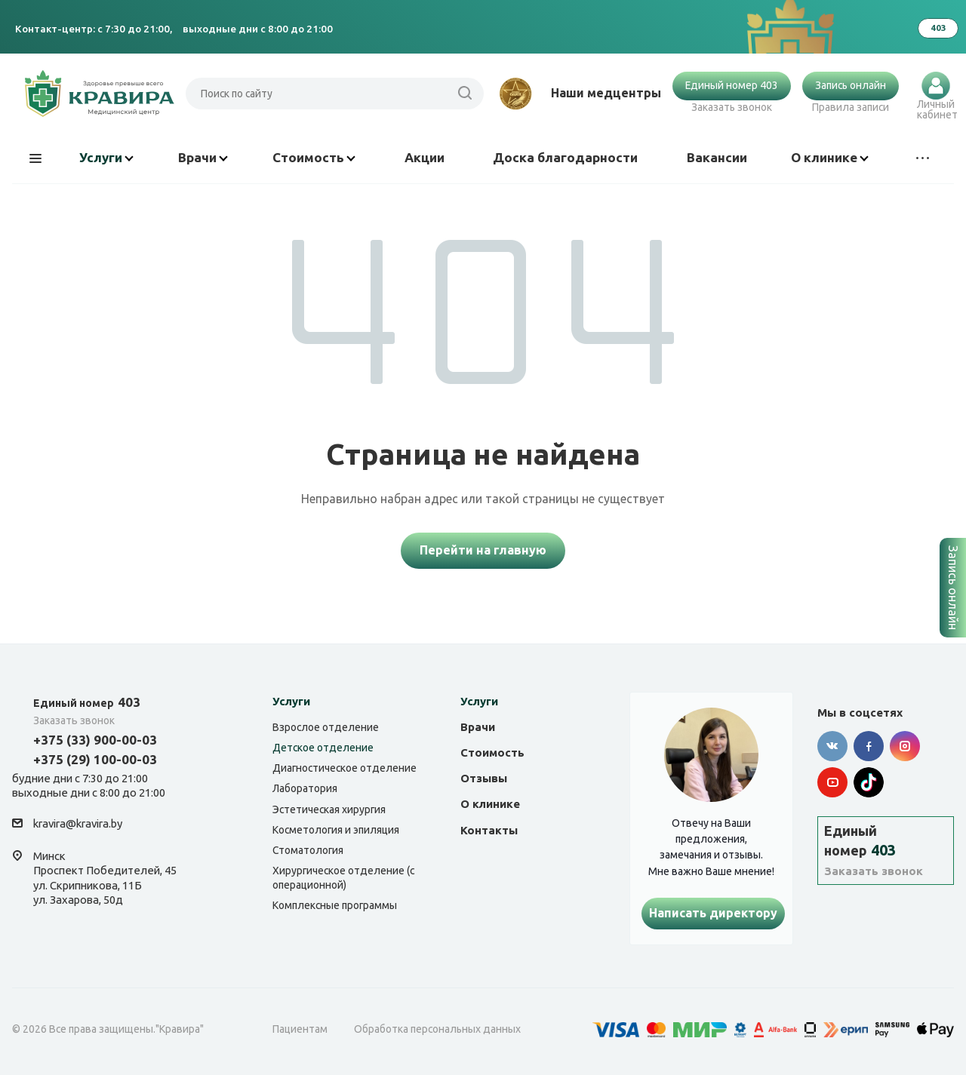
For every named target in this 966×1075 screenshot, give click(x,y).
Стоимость (313, 157)
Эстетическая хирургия (329, 809)
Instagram (905, 746)
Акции (425, 157)
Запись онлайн (850, 85)
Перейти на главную (483, 550)
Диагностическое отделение (344, 768)
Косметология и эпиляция (335, 830)
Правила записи (850, 107)
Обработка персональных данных (437, 1029)
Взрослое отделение (325, 727)
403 (86, 702)
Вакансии (717, 157)
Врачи (203, 157)
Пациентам (300, 1029)
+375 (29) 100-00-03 (95, 759)
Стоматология (307, 850)
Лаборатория (304, 788)
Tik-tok (869, 782)
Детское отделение (323, 748)
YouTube (832, 782)
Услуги (106, 157)
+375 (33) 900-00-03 (95, 740)
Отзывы (483, 778)
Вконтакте (832, 746)
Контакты (489, 830)
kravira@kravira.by (77, 823)
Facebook (869, 746)
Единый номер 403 (731, 85)
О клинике (830, 157)
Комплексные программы (334, 905)
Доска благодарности (565, 157)
